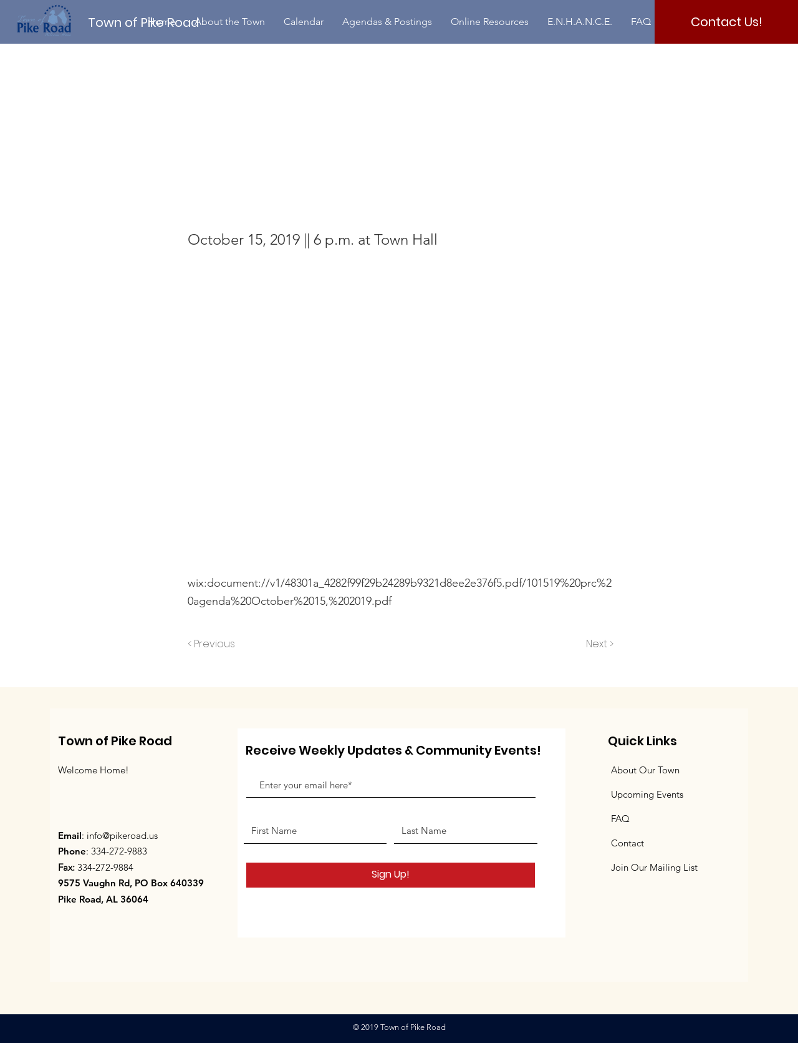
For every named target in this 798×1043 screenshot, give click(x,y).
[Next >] (598, 644)
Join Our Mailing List (654, 867)
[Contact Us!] (726, 22)
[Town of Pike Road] (154, 22)
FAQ (620, 819)
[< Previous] (213, 644)
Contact (627, 843)
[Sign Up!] (390, 875)
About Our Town (645, 770)
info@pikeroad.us (122, 835)
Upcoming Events (647, 794)
